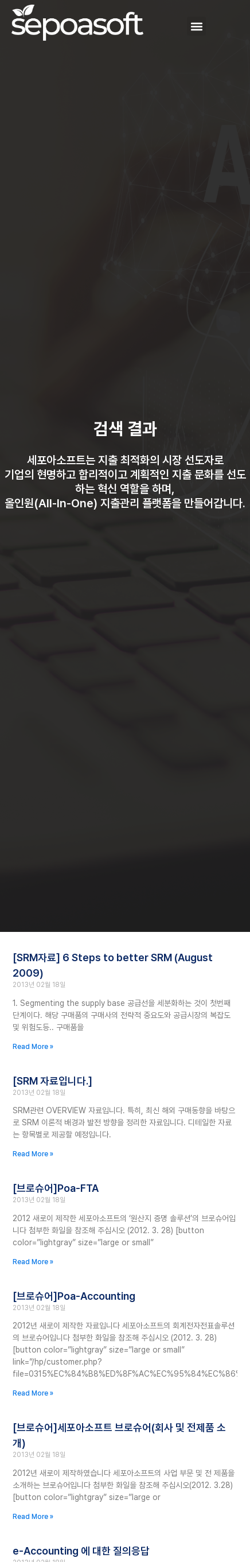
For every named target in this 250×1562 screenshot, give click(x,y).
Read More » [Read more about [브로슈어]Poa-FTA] (33, 1262)
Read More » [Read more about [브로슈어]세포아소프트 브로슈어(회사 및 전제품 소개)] (33, 1517)
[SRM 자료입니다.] (52, 1081)
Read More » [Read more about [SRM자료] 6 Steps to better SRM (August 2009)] (33, 1047)
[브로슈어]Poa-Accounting (74, 1296)
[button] (196, 26)
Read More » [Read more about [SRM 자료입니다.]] (33, 1154)
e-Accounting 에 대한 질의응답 (81, 1551)
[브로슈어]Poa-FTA (56, 1188)
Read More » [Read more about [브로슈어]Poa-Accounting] (33, 1393)
